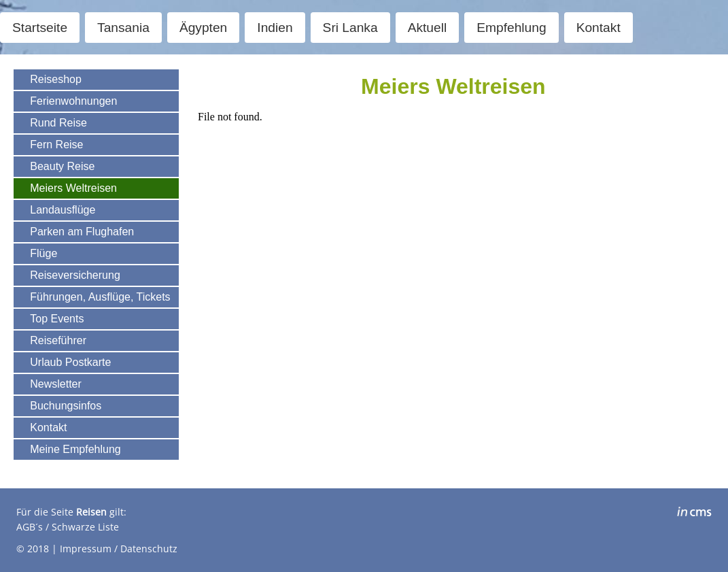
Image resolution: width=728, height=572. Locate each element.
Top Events (57, 318)
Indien (274, 27)
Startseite (39, 27)
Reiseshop (56, 79)
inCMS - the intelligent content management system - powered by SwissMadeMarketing (694, 513)
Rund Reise (58, 123)
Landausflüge (62, 210)
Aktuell (427, 27)
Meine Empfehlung (75, 449)
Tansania (123, 27)
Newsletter (56, 384)
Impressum (85, 548)
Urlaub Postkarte (70, 362)
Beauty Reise (62, 166)
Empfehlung (511, 27)
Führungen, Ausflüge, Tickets (100, 297)
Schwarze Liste (85, 526)
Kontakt (598, 27)
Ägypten (203, 27)
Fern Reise (56, 144)
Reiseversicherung (75, 275)
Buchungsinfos (65, 405)
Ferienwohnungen (73, 101)
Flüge (43, 253)
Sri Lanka (350, 27)
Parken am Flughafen (82, 231)
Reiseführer (58, 340)
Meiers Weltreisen (73, 188)
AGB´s (29, 526)
